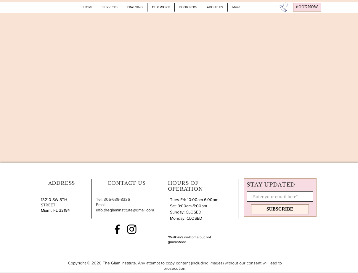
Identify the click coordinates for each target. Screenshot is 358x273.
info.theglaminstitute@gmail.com (125, 210)
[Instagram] (132, 229)
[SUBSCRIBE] (280, 209)
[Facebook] (117, 229)
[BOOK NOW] (307, 7)
